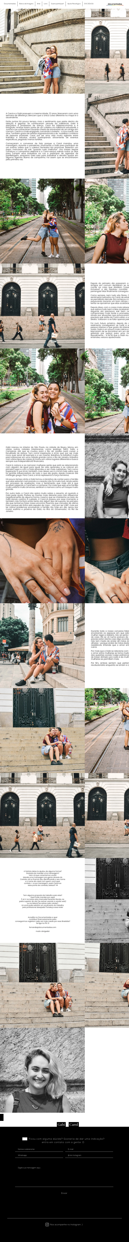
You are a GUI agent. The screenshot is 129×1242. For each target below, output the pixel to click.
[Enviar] (64, 1193)
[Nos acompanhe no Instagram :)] (66, 1224)
